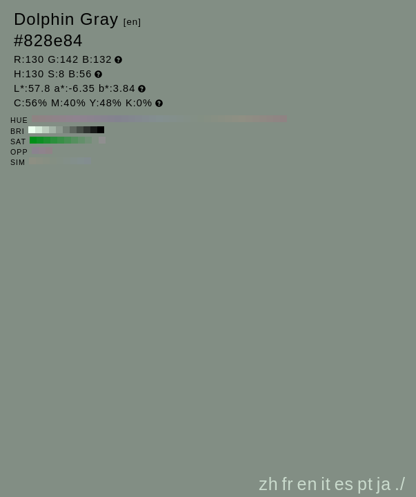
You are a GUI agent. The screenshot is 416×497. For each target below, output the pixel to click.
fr (287, 484)
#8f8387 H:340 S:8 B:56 (49, 118)
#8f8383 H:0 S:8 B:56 (283, 118)
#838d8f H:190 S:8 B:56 (152, 118)
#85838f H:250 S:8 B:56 (111, 118)
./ (400, 484)
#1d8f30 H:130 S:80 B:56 (46, 140)
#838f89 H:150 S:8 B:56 (180, 118)
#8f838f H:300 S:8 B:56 (76, 118)
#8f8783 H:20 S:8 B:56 (269, 118)
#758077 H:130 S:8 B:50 (66, 129)
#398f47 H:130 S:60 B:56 (60, 140)
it (326, 484)
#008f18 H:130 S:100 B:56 (33, 140)
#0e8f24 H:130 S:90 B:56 (40, 140)
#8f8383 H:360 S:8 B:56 (35, 118)
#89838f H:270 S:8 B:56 (97, 118)
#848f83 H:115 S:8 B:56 (53, 160)
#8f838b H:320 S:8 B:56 (62, 118)
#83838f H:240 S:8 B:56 (118, 118)
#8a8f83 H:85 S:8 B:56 (39, 160)
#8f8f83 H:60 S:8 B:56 (242, 118)
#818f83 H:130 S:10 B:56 (95, 140)
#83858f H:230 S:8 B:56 (124, 118)
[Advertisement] (290, 368)
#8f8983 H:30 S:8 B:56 (262, 118)
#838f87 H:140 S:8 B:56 (187, 118)
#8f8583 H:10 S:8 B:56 (276, 118)
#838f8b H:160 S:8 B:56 (173, 118)
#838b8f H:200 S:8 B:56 (145, 118)
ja (384, 484)
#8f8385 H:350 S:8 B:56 (42, 118)
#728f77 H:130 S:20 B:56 (88, 140)
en (307, 484)
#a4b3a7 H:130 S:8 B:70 (52, 129)
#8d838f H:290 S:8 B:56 (83, 118)
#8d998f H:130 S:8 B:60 (59, 129)
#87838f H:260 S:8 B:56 (104, 118)
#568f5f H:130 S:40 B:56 (74, 140)
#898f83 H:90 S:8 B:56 (221, 118)
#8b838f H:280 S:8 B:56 (90, 118)
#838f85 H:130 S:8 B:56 (193, 118)
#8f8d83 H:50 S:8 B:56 (249, 118)
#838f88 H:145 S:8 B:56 (66, 160)
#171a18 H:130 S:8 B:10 (93, 129)
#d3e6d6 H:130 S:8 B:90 (38, 129)
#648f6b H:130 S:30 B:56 (81, 140)
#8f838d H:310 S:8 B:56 (69, 118)
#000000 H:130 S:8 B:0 (100, 129)
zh (268, 484)
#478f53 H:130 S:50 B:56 (67, 140)
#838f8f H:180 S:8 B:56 (159, 118)
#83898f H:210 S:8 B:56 (138, 118)
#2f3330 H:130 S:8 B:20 (86, 129)
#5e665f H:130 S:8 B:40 (73, 129)
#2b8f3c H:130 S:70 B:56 (53, 140)
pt (365, 484)
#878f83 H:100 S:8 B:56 (214, 118)
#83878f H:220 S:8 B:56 (131, 118)
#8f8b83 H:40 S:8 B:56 (255, 118)
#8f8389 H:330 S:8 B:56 (55, 118)
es (344, 484)
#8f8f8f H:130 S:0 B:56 (102, 140)
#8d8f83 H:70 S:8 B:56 (235, 118)
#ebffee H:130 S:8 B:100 (31, 129)
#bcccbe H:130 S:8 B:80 (45, 129)
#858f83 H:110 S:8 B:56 (207, 118)
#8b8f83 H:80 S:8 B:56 (228, 118)
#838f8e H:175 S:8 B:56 (80, 160)
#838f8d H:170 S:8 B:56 (166, 118)
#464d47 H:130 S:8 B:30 (80, 129)
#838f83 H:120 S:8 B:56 (200, 118)
